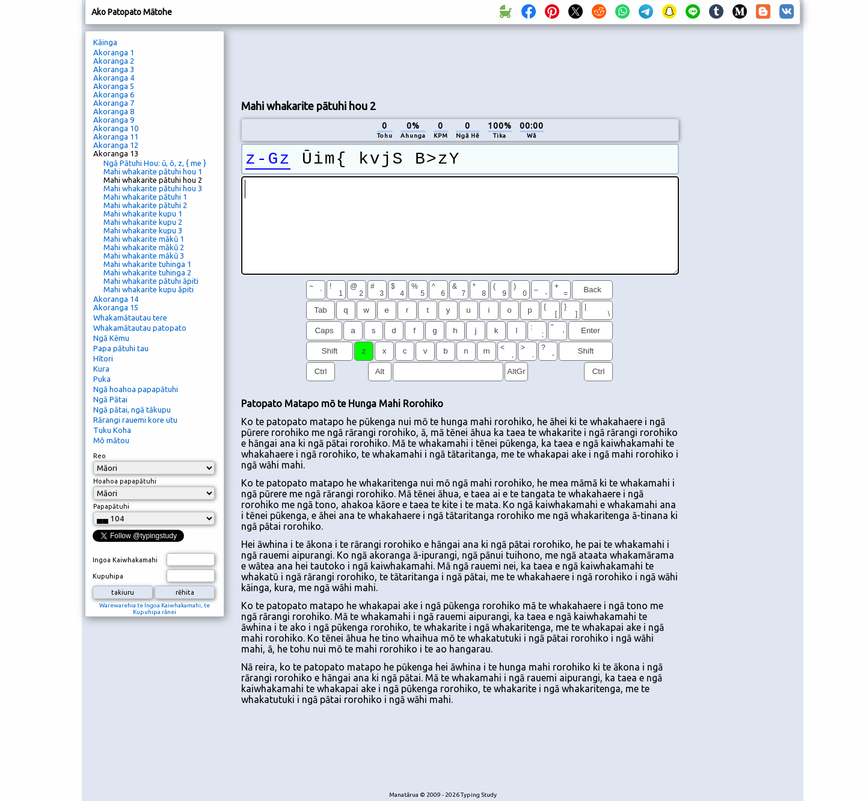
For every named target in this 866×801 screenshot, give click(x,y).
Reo (99, 455)
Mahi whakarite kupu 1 (142, 213)
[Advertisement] (460, 61)
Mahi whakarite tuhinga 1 (147, 264)
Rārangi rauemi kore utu (135, 420)
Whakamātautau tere (130, 317)
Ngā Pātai (110, 399)
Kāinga (105, 42)
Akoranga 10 (115, 128)
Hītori (103, 358)
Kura (101, 368)
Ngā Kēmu (111, 338)
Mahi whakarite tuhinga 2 (147, 272)
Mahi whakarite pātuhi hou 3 (152, 188)
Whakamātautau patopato (139, 328)
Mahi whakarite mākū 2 (143, 247)
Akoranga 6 (113, 94)
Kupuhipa (108, 576)
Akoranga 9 (113, 119)
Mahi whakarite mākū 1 (143, 239)
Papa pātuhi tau (121, 348)
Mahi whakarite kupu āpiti (148, 289)
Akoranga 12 (115, 145)
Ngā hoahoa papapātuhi (135, 389)
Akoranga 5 (113, 86)
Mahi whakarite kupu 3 (142, 230)
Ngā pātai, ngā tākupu (132, 409)
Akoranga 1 (113, 52)
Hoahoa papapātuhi (124, 481)
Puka (102, 379)
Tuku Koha (112, 430)
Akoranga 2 (113, 61)
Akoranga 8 (113, 111)
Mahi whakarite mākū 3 (143, 255)
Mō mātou (111, 440)
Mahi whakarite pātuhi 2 (145, 205)
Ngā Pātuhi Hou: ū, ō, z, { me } (154, 163)
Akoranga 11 (115, 136)
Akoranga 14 (115, 299)
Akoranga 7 (113, 103)
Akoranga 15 (115, 307)
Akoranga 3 (113, 69)
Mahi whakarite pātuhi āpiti (150, 281)
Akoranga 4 (113, 77)
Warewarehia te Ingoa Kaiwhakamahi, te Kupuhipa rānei (154, 608)
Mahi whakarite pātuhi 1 (145, 196)
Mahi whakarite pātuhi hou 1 (152, 171)
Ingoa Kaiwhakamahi (125, 559)
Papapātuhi (111, 506)
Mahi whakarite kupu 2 (142, 222)
